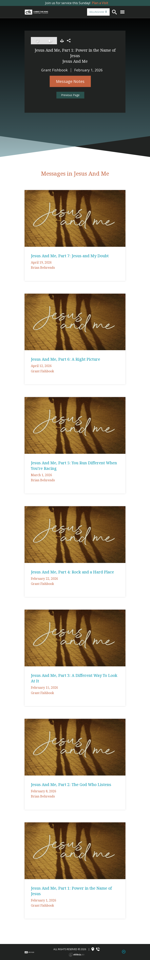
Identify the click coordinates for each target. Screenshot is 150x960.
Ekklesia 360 (76, 955)
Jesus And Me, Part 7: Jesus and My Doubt (70, 255)
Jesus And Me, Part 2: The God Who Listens (71, 784)
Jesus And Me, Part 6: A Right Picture (65, 359)
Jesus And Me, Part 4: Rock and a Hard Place (72, 572)
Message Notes (70, 81)
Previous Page (70, 95)
